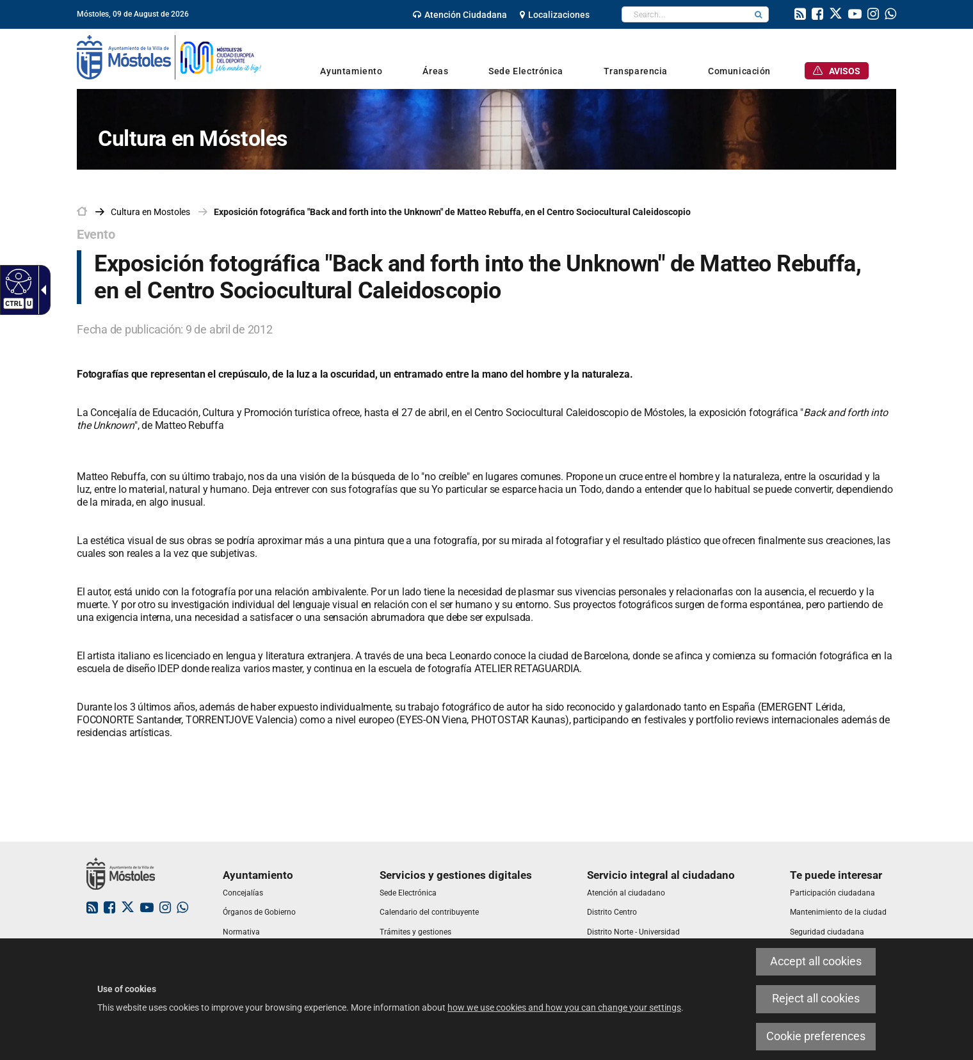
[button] (758, 14)
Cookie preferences (815, 1036)
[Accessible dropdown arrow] (41, 290)
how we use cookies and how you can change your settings (564, 1007)
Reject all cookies (816, 998)
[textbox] (685, 14)
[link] (460, 15)
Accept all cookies (816, 961)
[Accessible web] (17, 281)
